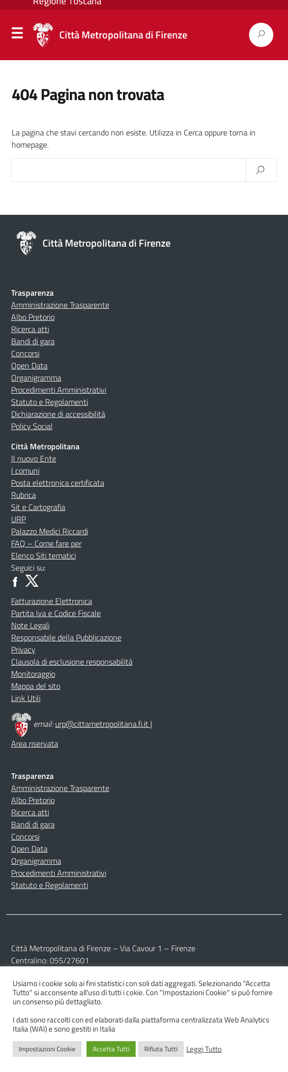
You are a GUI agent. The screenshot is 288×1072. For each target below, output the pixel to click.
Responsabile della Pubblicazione (66, 637)
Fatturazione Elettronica (51, 601)
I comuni (25, 470)
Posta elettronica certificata (57, 483)
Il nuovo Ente (33, 458)
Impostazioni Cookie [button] (47, 1049)
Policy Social (32, 426)
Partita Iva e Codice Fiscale (56, 613)
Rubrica (23, 495)
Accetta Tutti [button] (111, 1049)
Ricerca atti (30, 329)
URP (18, 519)
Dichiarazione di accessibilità (58, 414)
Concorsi (25, 353)
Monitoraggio (33, 674)
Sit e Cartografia (38, 507)
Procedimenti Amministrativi (58, 390)
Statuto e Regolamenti (49, 402)
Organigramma (36, 377)
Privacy (23, 649)
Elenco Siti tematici (43, 555)
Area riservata (34, 743)
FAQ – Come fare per (46, 543)
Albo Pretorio (33, 317)
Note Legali (30, 625)
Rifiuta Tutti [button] (161, 1049)
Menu (16, 35)
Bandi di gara (33, 341)
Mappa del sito (35, 686)
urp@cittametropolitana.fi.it (102, 724)
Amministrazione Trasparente (60, 305)
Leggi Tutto (204, 1049)
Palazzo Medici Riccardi (49, 531)
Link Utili (25, 698)
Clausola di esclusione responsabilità (72, 662)
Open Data (29, 365)
